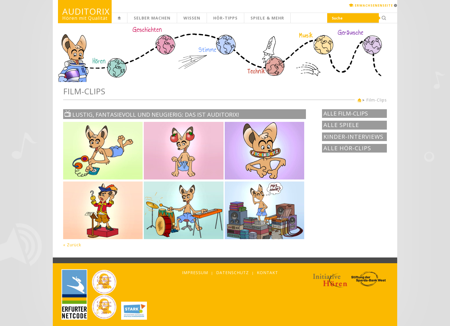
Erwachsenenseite (374, 5)
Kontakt (267, 272)
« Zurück (72, 244)
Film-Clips (376, 100)
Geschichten (147, 30)
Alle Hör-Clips (347, 148)
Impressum (195, 272)
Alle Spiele (341, 125)
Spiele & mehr (267, 18)
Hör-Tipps (225, 18)
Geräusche (350, 33)
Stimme (207, 50)
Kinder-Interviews (353, 136)
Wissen (191, 18)
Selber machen (152, 18)
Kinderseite (127, 21)
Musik (306, 35)
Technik (256, 71)
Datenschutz (232, 272)
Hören (99, 61)
